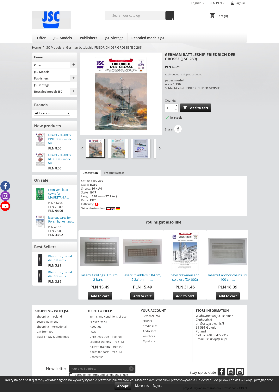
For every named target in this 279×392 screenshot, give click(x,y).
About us (95, 326)
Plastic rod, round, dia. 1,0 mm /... (60, 258)
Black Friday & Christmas (53, 336)
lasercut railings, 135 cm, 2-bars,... (99, 277)
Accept (122, 386)
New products (47, 125)
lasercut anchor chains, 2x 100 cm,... (227, 277)
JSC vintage (114, 37)
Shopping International (52, 326)
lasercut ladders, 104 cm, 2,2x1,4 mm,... (142, 277)
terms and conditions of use (109, 374)
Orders (147, 321)
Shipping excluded (191, 74)
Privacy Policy (98, 321)
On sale (41, 180)
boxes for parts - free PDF (106, 352)
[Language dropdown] (198, 3)
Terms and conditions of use (108, 316)
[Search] (140, 15)
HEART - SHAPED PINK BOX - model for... (60, 139)
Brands (41, 104)
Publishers (88, 37)
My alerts (149, 341)
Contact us (96, 357)
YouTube (231, 372)
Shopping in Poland (49, 316)
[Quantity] (169, 108)
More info (142, 385)
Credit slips (150, 326)
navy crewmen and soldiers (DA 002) (185, 277)
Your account (153, 310)
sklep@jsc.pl (218, 339)
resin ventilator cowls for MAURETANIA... (58, 193)
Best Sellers (45, 246)
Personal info (151, 316)
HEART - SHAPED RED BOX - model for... (59, 159)
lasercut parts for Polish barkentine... (61, 219)
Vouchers (149, 336)
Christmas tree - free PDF (106, 336)
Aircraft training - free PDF (107, 347)
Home (38, 57)
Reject (157, 385)
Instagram (240, 372)
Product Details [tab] (114, 173)
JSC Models (63, 37)
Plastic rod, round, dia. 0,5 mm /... (60, 274)
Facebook (221, 372)
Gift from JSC (45, 331)
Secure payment (47, 321)
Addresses (149, 331)
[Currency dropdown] (217, 3)
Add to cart (195, 107)
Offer (41, 37)
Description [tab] (90, 173)
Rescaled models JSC (148, 37)
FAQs (93, 331)
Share (178, 129)
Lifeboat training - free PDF (107, 342)
